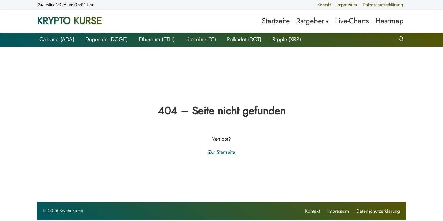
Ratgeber (310, 20)
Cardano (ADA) (56, 39)
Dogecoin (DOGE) (106, 39)
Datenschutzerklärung (383, 5)
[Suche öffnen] (401, 39)
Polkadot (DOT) (244, 39)
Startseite (276, 20)
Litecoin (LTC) (201, 39)
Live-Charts (352, 20)
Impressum (347, 5)
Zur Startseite (221, 152)
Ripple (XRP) (286, 39)
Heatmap (389, 20)
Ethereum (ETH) (156, 39)
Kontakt (324, 5)
